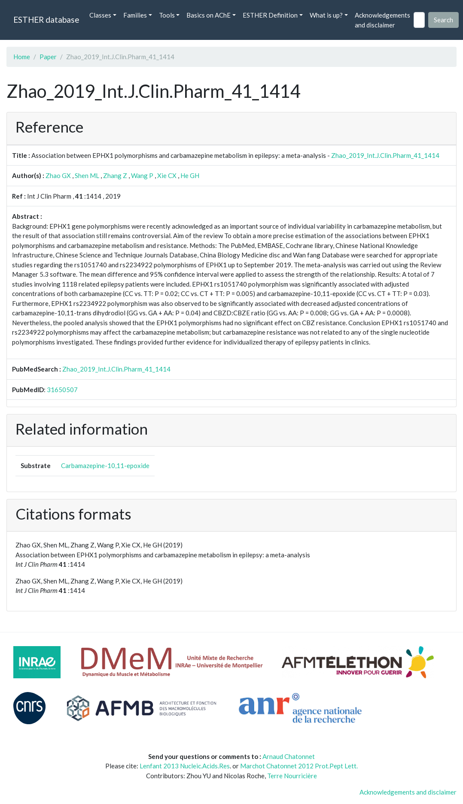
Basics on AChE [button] (208, 15)
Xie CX (167, 175)
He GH (189, 175)
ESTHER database (46, 19)
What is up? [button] (326, 15)
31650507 (62, 389)
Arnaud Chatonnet (288, 756)
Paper (48, 56)
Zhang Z (115, 175)
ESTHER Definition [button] (270, 15)
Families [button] (135, 15)
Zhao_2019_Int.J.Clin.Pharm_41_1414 (385, 155)
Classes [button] (100, 15)
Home (21, 56)
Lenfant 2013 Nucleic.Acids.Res (185, 766)
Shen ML (87, 175)
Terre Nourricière (292, 776)
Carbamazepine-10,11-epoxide (105, 465)
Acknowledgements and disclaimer (382, 20)
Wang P (142, 175)
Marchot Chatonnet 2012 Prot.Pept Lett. (299, 766)
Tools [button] (167, 15)
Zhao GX (58, 175)
